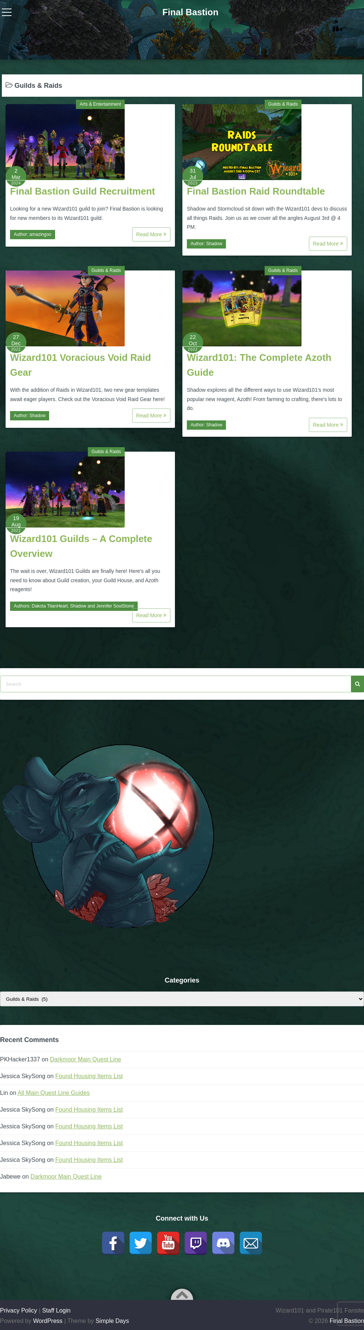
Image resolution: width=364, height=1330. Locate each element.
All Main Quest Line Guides (53, 1093)
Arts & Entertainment (100, 104)
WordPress (48, 1321)
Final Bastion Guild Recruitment (82, 191)
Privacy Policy (18, 1310)
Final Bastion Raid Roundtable (256, 191)
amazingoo (40, 234)
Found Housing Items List (89, 1076)
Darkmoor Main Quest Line (85, 1059)
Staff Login (56, 1310)
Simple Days (112, 1321)
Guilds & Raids (283, 104)
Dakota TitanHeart (50, 606)
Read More (151, 234)
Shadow (214, 243)
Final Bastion (190, 12)
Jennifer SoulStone (115, 606)
